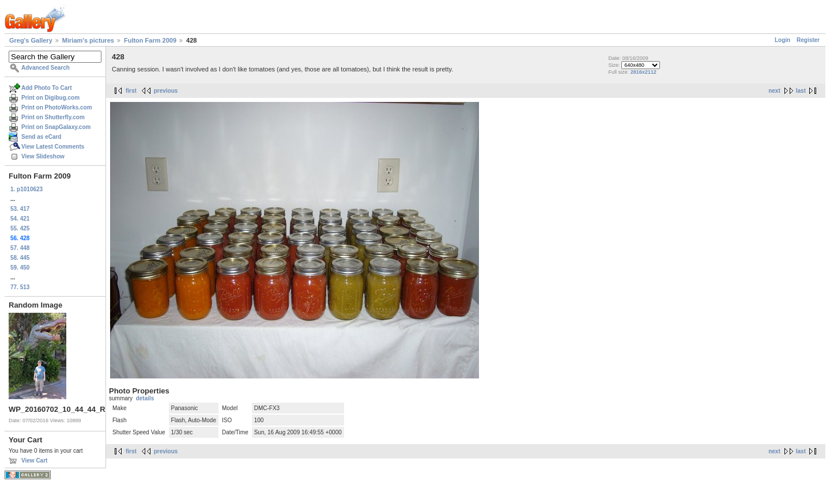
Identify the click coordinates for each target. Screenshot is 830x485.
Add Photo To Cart (46, 88)
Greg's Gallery (30, 40)
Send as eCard (41, 137)
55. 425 (19, 228)
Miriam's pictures (88, 40)
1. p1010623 (26, 189)
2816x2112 (644, 72)
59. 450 (19, 267)
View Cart (34, 460)
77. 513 (19, 287)
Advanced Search (45, 68)
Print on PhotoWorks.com (56, 107)
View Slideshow (43, 156)
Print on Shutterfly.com (53, 117)
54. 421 (19, 218)
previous (166, 91)
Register (808, 40)
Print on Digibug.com (50, 97)
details (145, 398)
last (801, 91)
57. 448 (19, 248)
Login (782, 40)
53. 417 (19, 209)
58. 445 (19, 258)
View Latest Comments (52, 146)
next (774, 91)
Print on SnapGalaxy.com (55, 127)
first (131, 91)
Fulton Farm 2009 (150, 40)
